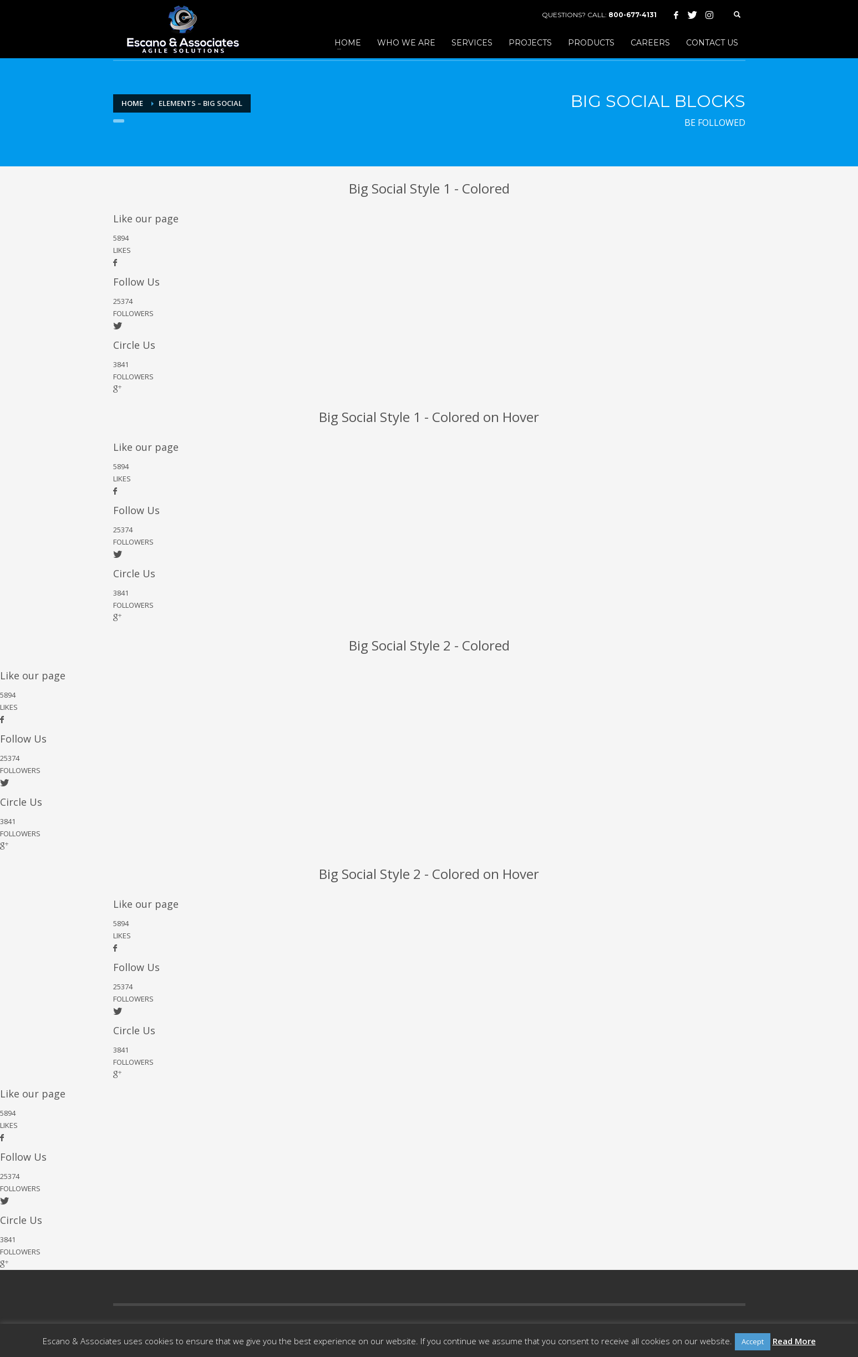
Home (132, 103)
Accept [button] (753, 1341)
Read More (794, 1340)
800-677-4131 (632, 15)
